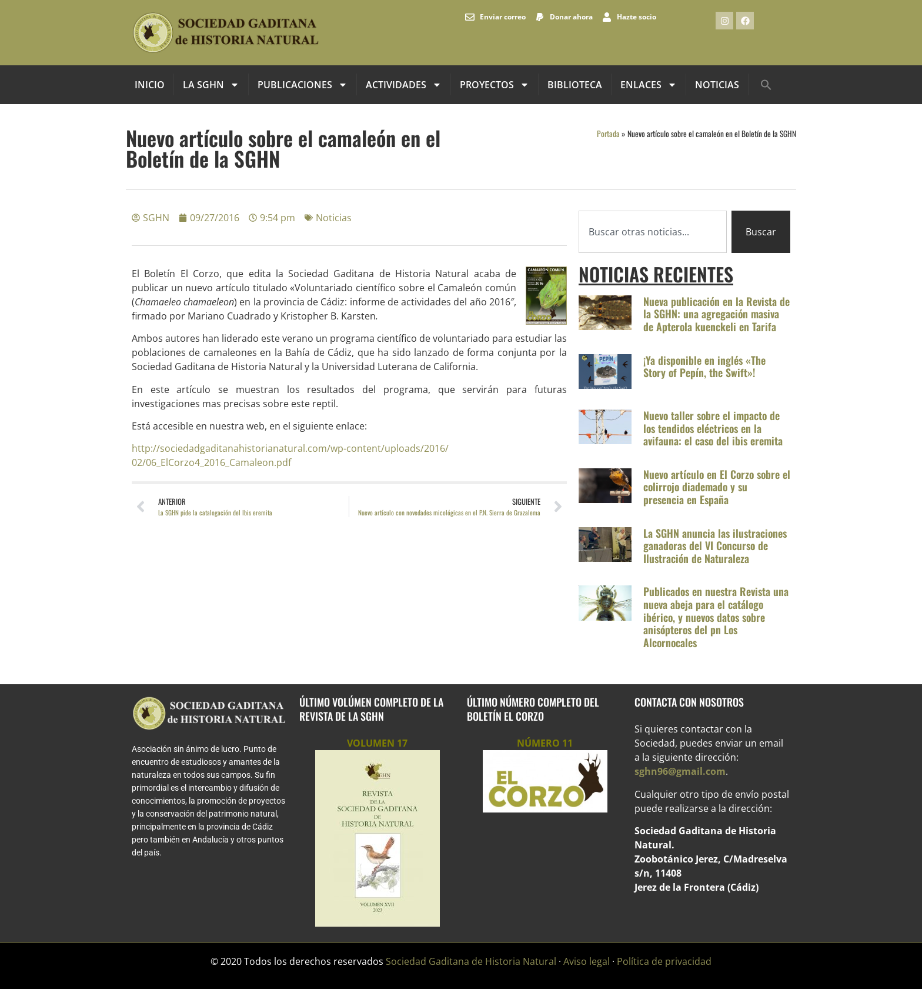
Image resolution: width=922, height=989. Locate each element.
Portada (608, 133)
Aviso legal (586, 961)
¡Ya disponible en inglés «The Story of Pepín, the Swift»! (704, 366)
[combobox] (653, 232)
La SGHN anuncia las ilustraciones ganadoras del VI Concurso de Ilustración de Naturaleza (715, 545)
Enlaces (648, 84)
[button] (766, 84)
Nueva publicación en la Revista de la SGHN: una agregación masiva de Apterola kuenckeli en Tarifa (716, 314)
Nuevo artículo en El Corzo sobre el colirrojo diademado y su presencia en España (716, 487)
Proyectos (494, 84)
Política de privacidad (664, 961)
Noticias (717, 84)
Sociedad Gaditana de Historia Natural (471, 961)
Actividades (404, 84)
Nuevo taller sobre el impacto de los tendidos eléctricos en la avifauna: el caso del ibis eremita (713, 428)
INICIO (150, 84)
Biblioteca (574, 84)
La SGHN (211, 84)
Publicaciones (303, 84)
